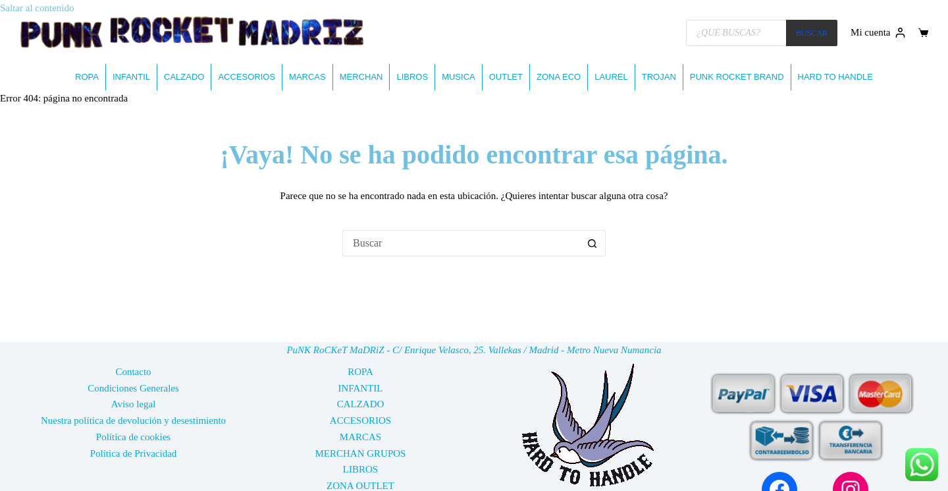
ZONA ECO (559, 77)
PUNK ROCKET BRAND (737, 77)
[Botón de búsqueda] (592, 243)
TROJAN (659, 77)
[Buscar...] (460, 243)
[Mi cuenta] (878, 32)
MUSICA (458, 77)
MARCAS (307, 77)
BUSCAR (812, 33)
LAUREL (611, 77)
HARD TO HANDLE (835, 77)
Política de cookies (133, 437)
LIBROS (412, 77)
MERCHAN (361, 77)
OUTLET (506, 77)
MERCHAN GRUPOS (360, 453)
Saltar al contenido (37, 8)
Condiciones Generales (133, 388)
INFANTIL (131, 77)
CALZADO (184, 77)
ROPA (87, 77)
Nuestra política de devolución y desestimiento (133, 420)
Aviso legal (133, 404)
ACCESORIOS (246, 77)
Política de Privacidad (133, 453)
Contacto (133, 371)
